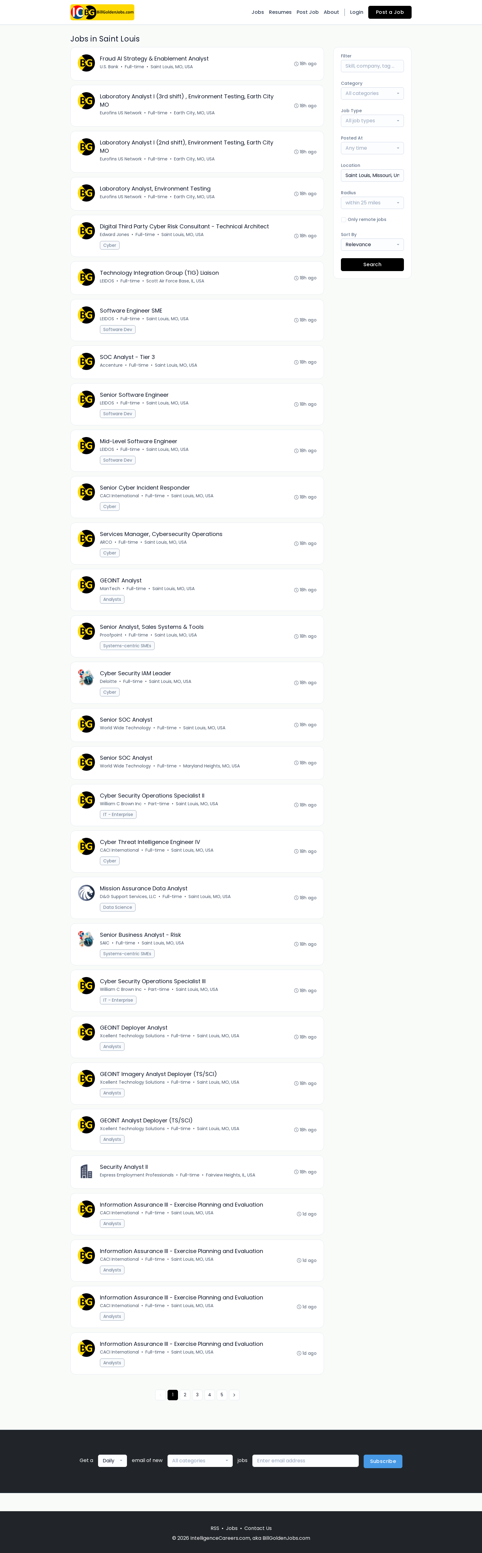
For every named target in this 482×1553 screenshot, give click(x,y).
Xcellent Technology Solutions (132, 1049)
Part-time (159, 814)
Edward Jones (114, 237)
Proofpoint (111, 643)
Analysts (112, 607)
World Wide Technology (125, 737)
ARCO (106, 549)
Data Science (118, 919)
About (331, 12)
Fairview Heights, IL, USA (230, 1190)
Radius (348, 193)
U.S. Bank (109, 67)
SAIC (105, 955)
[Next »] (234, 1413)
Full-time (134, 67)
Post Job (308, 12)
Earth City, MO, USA (194, 114)
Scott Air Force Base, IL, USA (175, 284)
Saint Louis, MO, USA (172, 67)
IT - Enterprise (118, 825)
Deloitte (108, 690)
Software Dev (118, 333)
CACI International (119, 502)
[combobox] (372, 93)
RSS (215, 1528)
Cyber (110, 248)
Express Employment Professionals (137, 1190)
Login (356, 12)
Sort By (349, 234)
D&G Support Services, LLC (128, 908)
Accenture (111, 370)
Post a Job (390, 12)
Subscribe (383, 1479)
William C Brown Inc (121, 814)
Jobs (257, 12)
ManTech (110, 596)
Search (372, 264)
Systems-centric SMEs (128, 654)
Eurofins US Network (121, 114)
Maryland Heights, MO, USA (212, 776)
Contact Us (258, 1528)
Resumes (280, 12)
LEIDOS (107, 284)
